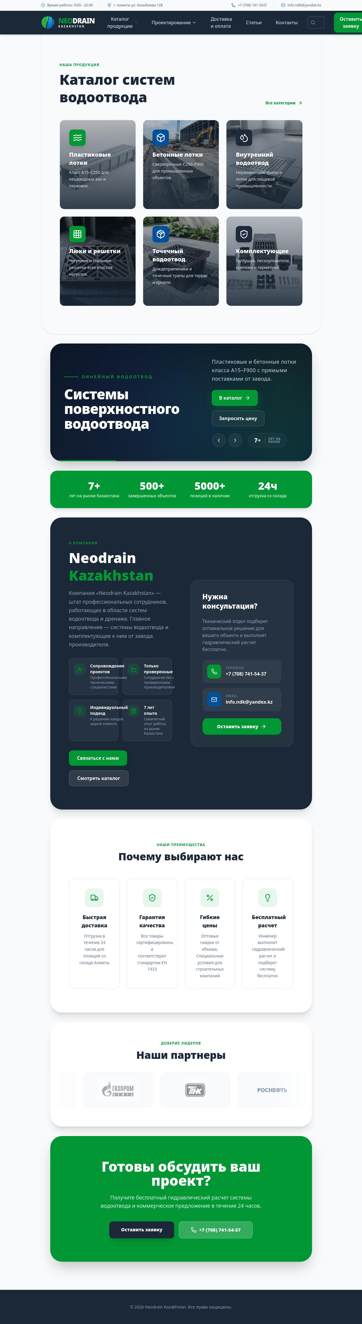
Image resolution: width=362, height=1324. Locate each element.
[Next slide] (235, 440)
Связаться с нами (98, 758)
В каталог (234, 398)
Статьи (254, 22)
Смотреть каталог (98, 778)
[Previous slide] (219, 440)
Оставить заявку (242, 726)
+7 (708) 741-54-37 (216, 1230)
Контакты (287, 22)
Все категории (284, 103)
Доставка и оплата (221, 22)
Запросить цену (238, 418)
